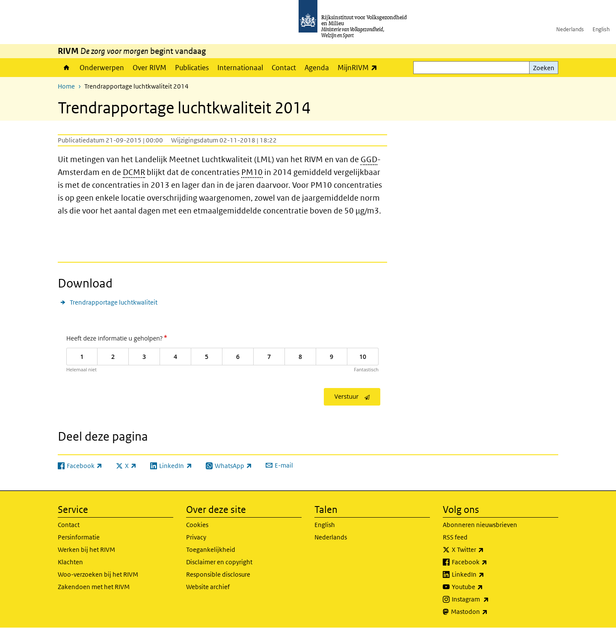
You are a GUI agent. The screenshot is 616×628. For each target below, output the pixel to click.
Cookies (197, 525)
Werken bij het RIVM (86, 549)
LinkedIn (487, 574)
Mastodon (488, 612)
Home (66, 67)
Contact (284, 67)
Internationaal (240, 67)
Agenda (317, 67)
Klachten (70, 562)
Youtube (486, 587)
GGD (369, 159)
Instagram (489, 599)
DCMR (134, 172)
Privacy (196, 537)
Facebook (488, 562)
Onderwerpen (102, 67)
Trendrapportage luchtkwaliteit (113, 302)
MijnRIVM (360, 67)
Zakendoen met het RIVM (94, 587)
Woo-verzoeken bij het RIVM (98, 574)
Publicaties (192, 67)
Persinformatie (79, 537)
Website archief (208, 587)
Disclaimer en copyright (219, 562)
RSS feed (455, 537)
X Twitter (486, 550)
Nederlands (570, 29)
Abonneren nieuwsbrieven (480, 525)
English (601, 29)
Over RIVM (149, 67)
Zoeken (543, 68)
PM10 (252, 172)
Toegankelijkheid (210, 549)
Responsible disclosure (218, 574)
